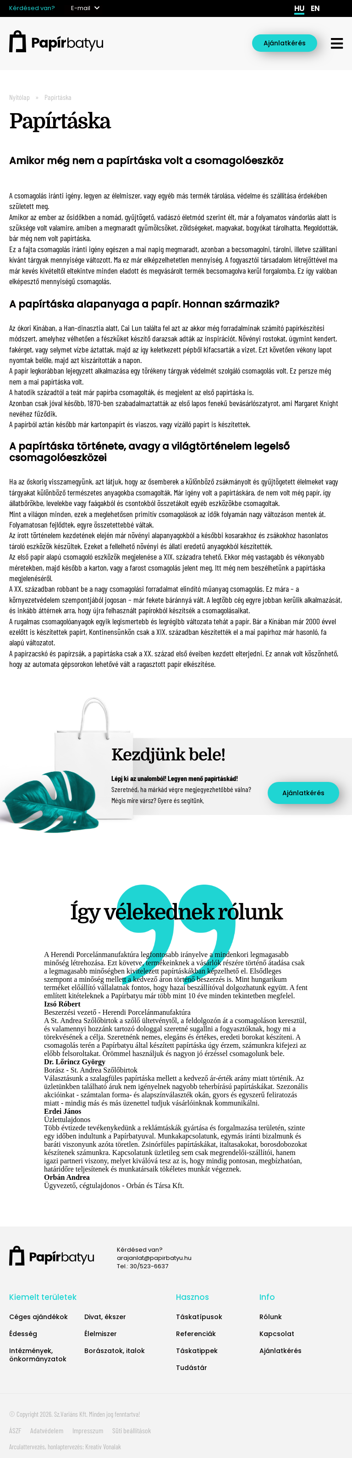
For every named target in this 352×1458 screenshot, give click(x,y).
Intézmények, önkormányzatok (37, 1355)
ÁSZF (15, 1430)
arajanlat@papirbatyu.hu (154, 1258)
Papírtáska (58, 97)
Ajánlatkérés (285, 43)
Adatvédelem (46, 1430)
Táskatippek (197, 1351)
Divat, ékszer (105, 1317)
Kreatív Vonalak (103, 1446)
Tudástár (191, 1368)
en (315, 8)
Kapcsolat (276, 1334)
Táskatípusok (199, 1317)
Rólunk (270, 1317)
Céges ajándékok (38, 1317)
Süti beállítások (131, 1430)
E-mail (80, 8)
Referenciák (196, 1334)
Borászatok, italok (114, 1351)
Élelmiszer (100, 1334)
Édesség (23, 1334)
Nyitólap (19, 97)
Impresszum (87, 1430)
